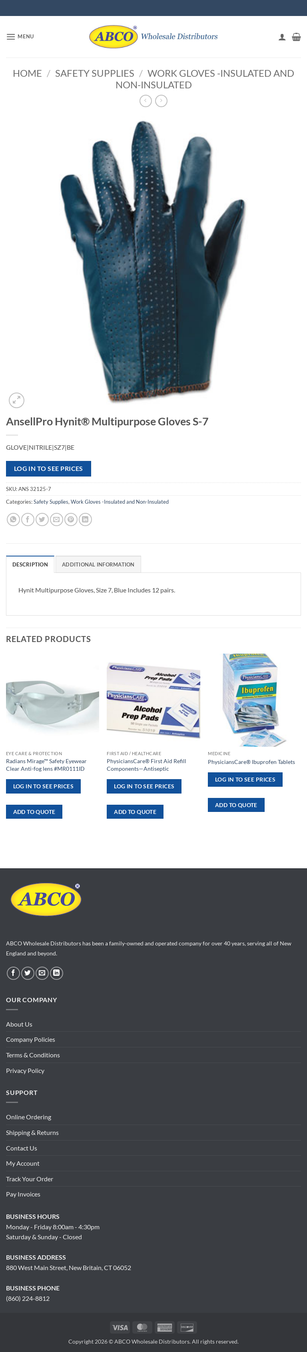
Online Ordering (28, 1117)
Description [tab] (30, 564)
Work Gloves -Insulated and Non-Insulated (205, 78)
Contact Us (21, 1148)
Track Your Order (29, 1179)
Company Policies (30, 1039)
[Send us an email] (42, 973)
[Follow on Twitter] (27, 973)
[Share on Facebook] (27, 519)
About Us (19, 1024)
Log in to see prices (48, 468)
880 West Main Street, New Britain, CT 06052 (68, 1267)
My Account (23, 1163)
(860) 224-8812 (28, 1298)
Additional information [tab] (98, 564)
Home (27, 73)
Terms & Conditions (33, 1055)
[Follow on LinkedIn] (56, 973)
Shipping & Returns (32, 1132)
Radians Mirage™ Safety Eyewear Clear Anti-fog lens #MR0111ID (46, 765)
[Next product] (146, 101)
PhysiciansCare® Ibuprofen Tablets (251, 761)
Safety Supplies (94, 73)
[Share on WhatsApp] (13, 519)
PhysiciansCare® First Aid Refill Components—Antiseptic (146, 765)
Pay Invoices (23, 1194)
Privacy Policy (25, 1070)
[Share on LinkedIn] (85, 519)
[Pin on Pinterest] (71, 519)
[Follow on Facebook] (13, 973)
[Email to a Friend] (56, 519)
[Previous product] (161, 101)
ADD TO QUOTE (34, 811)
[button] (20, 36)
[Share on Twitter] (42, 519)
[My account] (282, 37)
